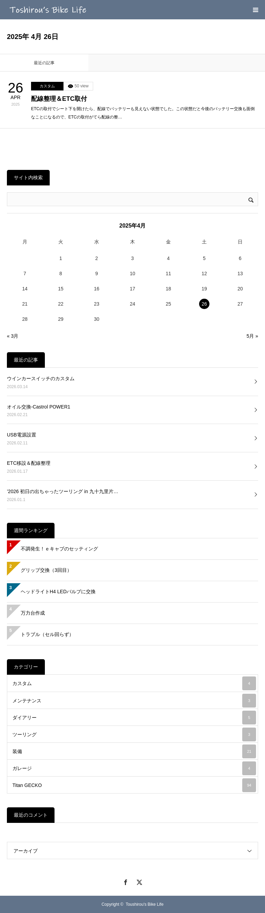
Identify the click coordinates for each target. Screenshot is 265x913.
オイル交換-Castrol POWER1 (38, 407)
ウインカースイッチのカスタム (41, 378)
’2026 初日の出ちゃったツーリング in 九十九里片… (62, 491)
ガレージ (134, 768)
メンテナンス (134, 701)
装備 (134, 751)
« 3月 (12, 336)
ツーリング (134, 734)
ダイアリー (134, 717)
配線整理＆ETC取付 (59, 98)
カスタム (47, 86)
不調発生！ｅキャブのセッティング (59, 548)
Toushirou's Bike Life (145, 904)
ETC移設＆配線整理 (28, 463)
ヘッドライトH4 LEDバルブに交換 (58, 591)
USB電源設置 (21, 435)
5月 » (252, 336)
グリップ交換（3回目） (46, 570)
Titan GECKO (134, 785)
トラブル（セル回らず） (47, 634)
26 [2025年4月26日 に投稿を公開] (204, 304)
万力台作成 (33, 613)
